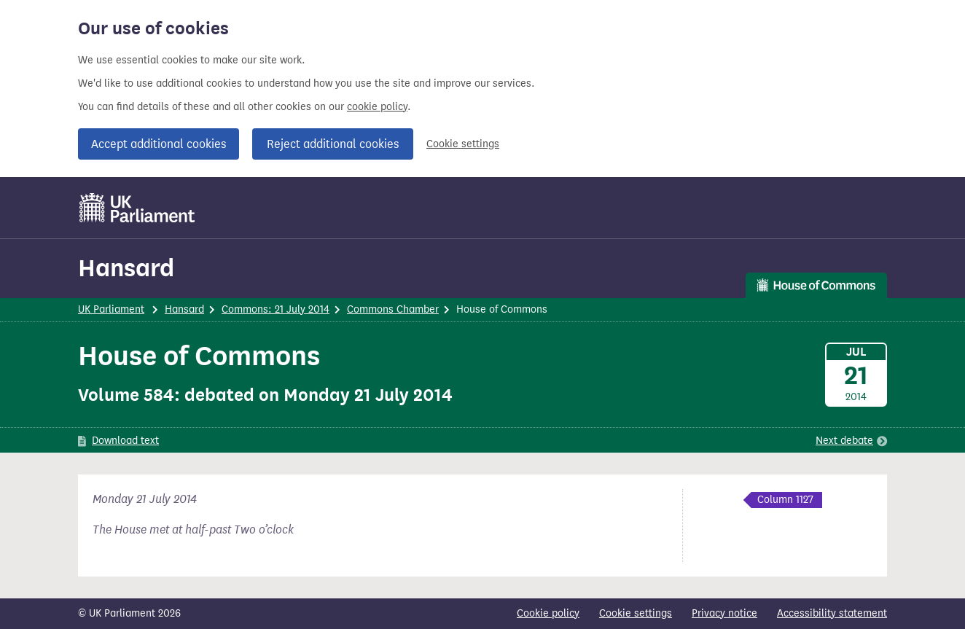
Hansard (126, 268)
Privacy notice (724, 613)
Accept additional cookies (158, 144)
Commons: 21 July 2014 (275, 309)
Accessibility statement (832, 613)
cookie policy (377, 107)
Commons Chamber (393, 309)
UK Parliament (111, 309)
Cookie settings (462, 144)
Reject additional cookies (333, 144)
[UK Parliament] (137, 208)
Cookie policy (548, 613)
